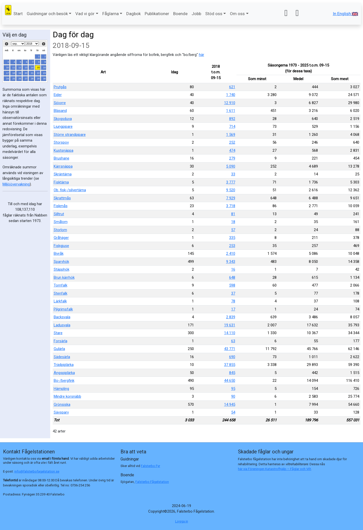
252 (232, 142)
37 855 (229, 364)
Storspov (61, 142)
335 (232, 237)
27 (26, 78)
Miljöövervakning (16, 184)
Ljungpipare (63, 126)
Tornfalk (60, 285)
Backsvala (62, 317)
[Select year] (32, 44)
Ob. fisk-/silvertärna (70, 190)
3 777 (230, 182)
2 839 (230, 317)
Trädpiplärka (64, 364)
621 (232, 87)
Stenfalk (60, 293)
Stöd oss (213, 13)
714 (232, 126)
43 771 (229, 349)
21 (32, 73)
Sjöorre (60, 103)
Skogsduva (63, 118)
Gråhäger (61, 237)
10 (7, 67)
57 (233, 230)
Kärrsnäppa (63, 166)
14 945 (229, 404)
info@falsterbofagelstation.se (36, 471)
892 (232, 118)
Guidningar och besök (47, 13)
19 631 (229, 325)
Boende (180, 13)
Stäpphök (61, 269)
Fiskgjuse (61, 245)
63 (233, 341)
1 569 (230, 134)
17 (7, 73)
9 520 (230, 190)
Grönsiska (62, 404)
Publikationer (157, 13)
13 (26, 67)
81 (233, 214)
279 (232, 158)
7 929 (230, 198)
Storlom (60, 230)
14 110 (229, 333)
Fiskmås (61, 206)
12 (19, 67)
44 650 (229, 380)
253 (232, 245)
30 (44, 78)
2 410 (230, 253)
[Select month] (18, 44)
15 (38, 67)
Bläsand (60, 110)
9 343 (230, 261)
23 (44, 73)
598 (232, 285)
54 (233, 412)
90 (233, 396)
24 (7, 78)
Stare (58, 333)
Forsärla (60, 341)
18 (13, 73)
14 (32, 67)
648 (232, 277)
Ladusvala (62, 325)
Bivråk (59, 253)
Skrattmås (62, 198)
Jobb (196, 13)
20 (26, 73)
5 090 (230, 166)
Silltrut (59, 214)
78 (233, 301)
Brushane (61, 158)
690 (232, 357)
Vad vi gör (85, 13)
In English (345, 13)
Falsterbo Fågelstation (152, 482)
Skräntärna (63, 174)
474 (232, 150)
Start (18, 13)
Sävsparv (61, 412)
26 (19, 78)
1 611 (230, 110)
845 (232, 372)
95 (233, 388)
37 (233, 293)
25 (13, 78)
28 (32, 78)
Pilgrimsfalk (63, 309)
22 (38, 73)
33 (233, 174)
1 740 (230, 94)
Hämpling (61, 388)
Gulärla (59, 349)
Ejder (58, 94)
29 (38, 78)
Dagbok (133, 13)
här (201, 54)
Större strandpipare (70, 134)
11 (13, 67)
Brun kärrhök (64, 277)
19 (19, 73)
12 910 (229, 103)
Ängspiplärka (64, 372)
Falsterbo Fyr (150, 466)
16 (44, 67)
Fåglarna (110, 13)
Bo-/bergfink (64, 380)
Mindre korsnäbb (67, 396)
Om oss (237, 13)
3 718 (230, 206)
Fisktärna (61, 182)
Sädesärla (62, 357)
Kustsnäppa (63, 150)
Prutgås (60, 87)
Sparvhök (61, 261)
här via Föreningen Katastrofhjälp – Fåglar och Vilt (274, 469)
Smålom (61, 222)
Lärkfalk (60, 301)
